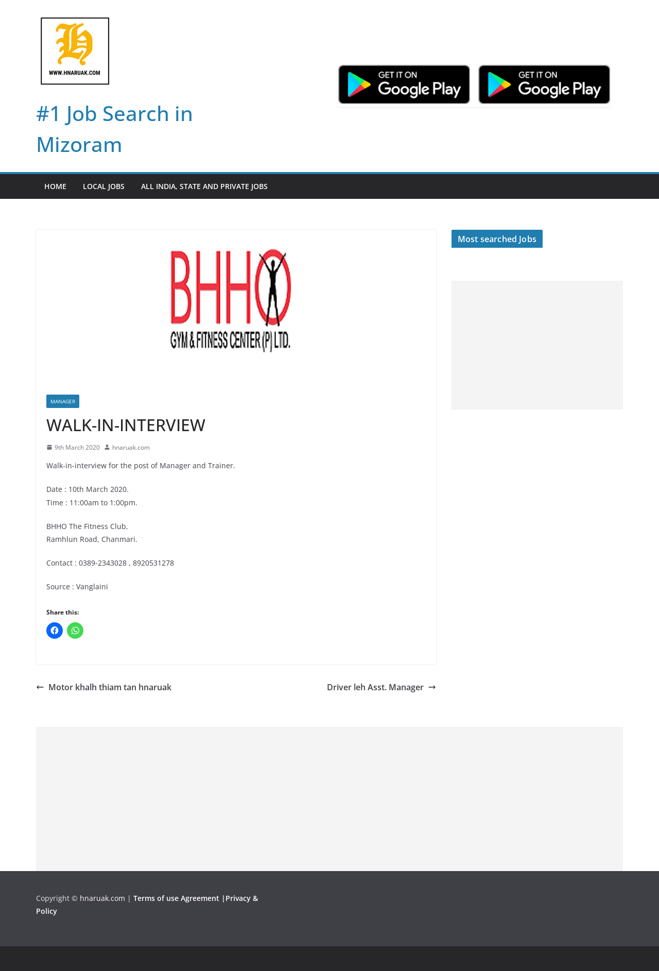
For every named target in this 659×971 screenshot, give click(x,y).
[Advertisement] (537, 345)
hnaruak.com (131, 447)
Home (55, 186)
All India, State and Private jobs (204, 186)
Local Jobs (104, 186)
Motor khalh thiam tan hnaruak (103, 687)
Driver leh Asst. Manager (381, 687)
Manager (62, 401)
